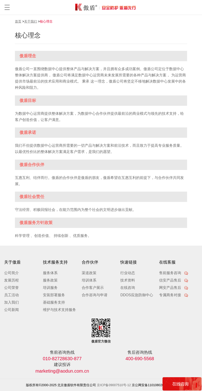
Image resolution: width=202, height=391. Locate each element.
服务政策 (50, 280)
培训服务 (50, 288)
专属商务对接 (173, 295)
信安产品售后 (173, 280)
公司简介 (11, 273)
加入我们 (11, 302)
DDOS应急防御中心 (136, 295)
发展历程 (11, 280)
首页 (18, 21)
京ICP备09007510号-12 (114, 385)
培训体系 (89, 280)
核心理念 (46, 21)
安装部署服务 (54, 295)
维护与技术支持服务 (59, 310)
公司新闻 (11, 310)
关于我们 (30, 21)
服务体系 (50, 273)
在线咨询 (127, 288)
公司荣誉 (11, 288)
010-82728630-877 (62, 358)
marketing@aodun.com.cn (62, 371)
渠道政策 (89, 273)
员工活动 (11, 295)
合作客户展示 (93, 288)
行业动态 (127, 273)
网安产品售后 (173, 288)
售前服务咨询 (173, 273)
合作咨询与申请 (94, 295)
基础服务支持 (54, 302)
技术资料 (127, 280)
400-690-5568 (140, 358)
